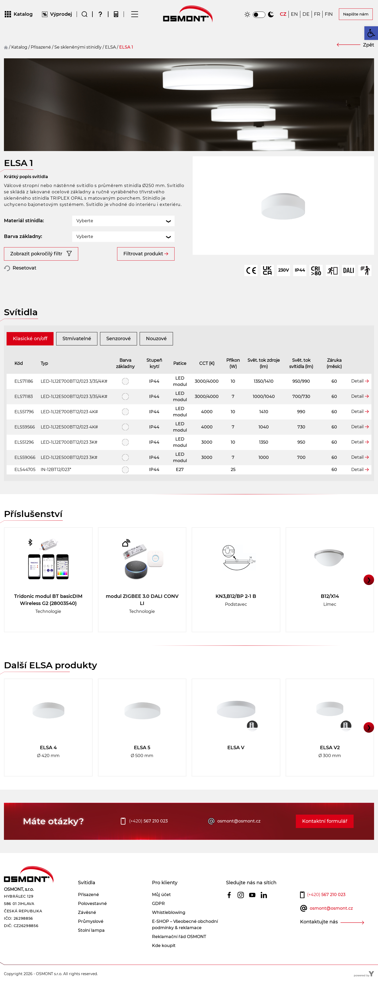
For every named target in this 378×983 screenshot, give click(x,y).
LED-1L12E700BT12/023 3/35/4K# (74, 381)
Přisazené (88, 894)
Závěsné (87, 912)
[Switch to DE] (305, 14)
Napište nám (356, 14)
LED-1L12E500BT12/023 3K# (69, 457)
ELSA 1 (126, 47)
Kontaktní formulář (324, 821)
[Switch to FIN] (329, 14)
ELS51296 (24, 442)
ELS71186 (23, 381)
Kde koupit (164, 945)
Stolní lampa (91, 930)
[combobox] (123, 221)
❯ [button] (369, 580)
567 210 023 (148, 821)
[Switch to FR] (317, 14)
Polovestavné (92, 903)
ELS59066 (24, 457)
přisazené (41, 47)
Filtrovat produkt (143, 254)
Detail (357, 381)
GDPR (158, 903)
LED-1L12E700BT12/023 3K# (69, 442)
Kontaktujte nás (319, 922)
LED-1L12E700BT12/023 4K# (69, 411)
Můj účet (161, 894)
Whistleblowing (168, 912)
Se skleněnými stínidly (78, 47)
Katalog (19, 47)
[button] (371, 33)
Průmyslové (90, 921)
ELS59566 (24, 427)
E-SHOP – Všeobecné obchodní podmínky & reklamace (185, 924)
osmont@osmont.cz (238, 821)
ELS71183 (23, 396)
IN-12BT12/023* (56, 469)
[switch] (259, 15)
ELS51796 (24, 411)
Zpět (368, 45)
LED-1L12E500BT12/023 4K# (69, 427)
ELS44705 (24, 469)
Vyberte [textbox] (84, 220)
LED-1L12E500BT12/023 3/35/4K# (74, 396)
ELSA (110, 47)
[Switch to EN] (294, 14)
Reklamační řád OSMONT (179, 936)
